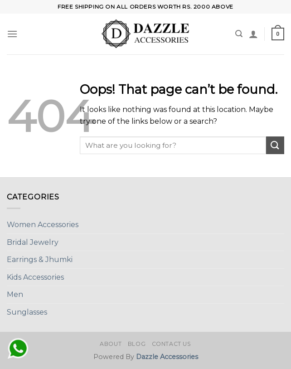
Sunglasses (27, 312)
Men (15, 294)
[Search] (238, 34)
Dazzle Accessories (167, 357)
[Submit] (275, 145)
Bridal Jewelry (32, 242)
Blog (137, 343)
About (110, 343)
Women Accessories (42, 224)
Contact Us (171, 343)
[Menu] (12, 34)
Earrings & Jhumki (40, 259)
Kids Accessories (35, 277)
